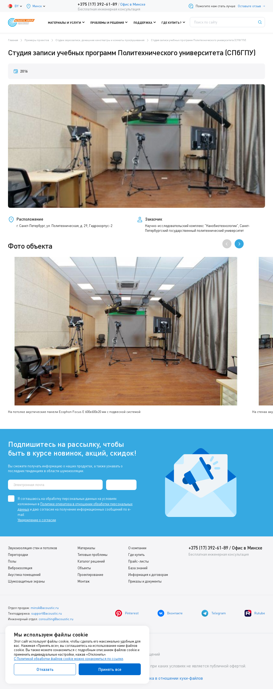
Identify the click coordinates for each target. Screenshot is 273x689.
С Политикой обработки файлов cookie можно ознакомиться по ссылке (68, 658)
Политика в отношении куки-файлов (170, 678)
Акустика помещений (24, 574)
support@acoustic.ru (46, 613)
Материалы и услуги (69, 22)
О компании (137, 547)
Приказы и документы (145, 581)
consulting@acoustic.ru (56, 619)
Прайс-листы (138, 561)
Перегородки (18, 554)
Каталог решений (91, 561)
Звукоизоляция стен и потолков (32, 547)
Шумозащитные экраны (26, 581)
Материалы (86, 547)
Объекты (84, 567)
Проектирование (90, 574)
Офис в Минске (132, 4)
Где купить (136, 554)
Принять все (109, 669)
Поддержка (145, 22)
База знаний (137, 567)
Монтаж (84, 581)
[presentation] (226, 243)
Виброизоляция (20, 567)
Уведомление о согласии (37, 519)
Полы (12, 561)
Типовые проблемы (92, 554)
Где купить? (173, 22)
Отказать (45, 669)
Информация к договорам (148, 574)
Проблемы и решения (110, 22)
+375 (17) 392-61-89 (97, 3)
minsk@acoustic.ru (45, 608)
